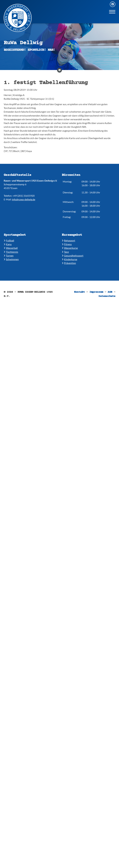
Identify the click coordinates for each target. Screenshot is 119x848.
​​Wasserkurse (70, 247)
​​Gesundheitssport (72, 255)
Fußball (9, 240)
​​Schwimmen (11, 259)
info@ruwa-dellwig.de (23, 199)
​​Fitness (67, 244)
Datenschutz (107, 296)
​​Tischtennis (11, 251)
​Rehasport (68, 240)
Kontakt (79, 292)
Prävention (69, 263)
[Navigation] (112, 11)
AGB (110, 292)
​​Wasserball (11, 247)
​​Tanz (65, 251)
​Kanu (8, 244)
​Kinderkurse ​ (69, 259)
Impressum (96, 292)
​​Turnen (8, 255)
